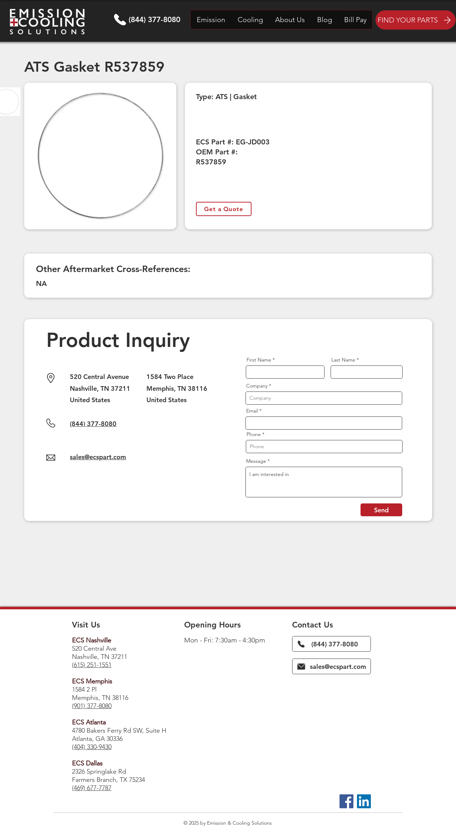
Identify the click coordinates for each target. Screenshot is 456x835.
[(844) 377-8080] (331, 644)
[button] (211, 19)
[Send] (381, 509)
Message (256, 461)
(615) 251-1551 (92, 665)
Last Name (343, 359)
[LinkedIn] (364, 801)
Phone (254, 434)
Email (252, 410)
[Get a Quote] (224, 209)
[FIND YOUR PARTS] (415, 20)
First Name (259, 359)
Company (257, 385)
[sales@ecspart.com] (331, 666)
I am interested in (323, 482)
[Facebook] (346, 801)
